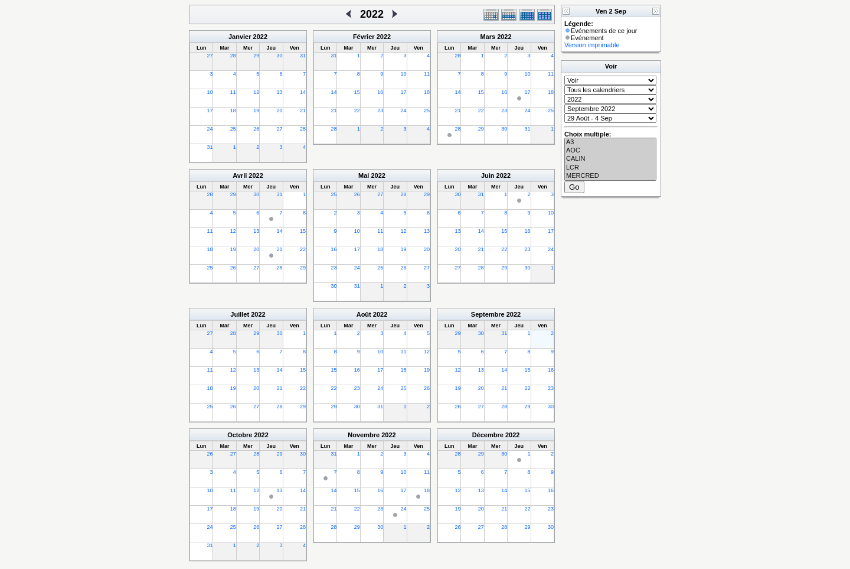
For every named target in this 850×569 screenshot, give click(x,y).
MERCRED (610, 176)
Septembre (488, 314)
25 (233, 129)
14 (303, 92)
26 (256, 129)
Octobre (239, 434)
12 (256, 92)
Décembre (488, 434)
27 (209, 55)
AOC (610, 151)
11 (233, 92)
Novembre (364, 434)
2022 (260, 36)
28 (233, 55)
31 (303, 55)
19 (256, 110)
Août (364, 314)
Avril (240, 175)
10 (209, 92)
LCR (610, 168)
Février (364, 36)
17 (209, 110)
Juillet (239, 314)
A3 (610, 142)
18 (233, 110)
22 (357, 110)
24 (209, 129)
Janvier (239, 36)
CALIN (610, 159)
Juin (488, 175)
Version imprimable (592, 44)
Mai (363, 175)
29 (256, 55)
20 (280, 110)
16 (380, 92)
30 (280, 55)
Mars (487, 36)
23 (380, 110)
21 (303, 110)
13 (280, 92)
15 (357, 92)
